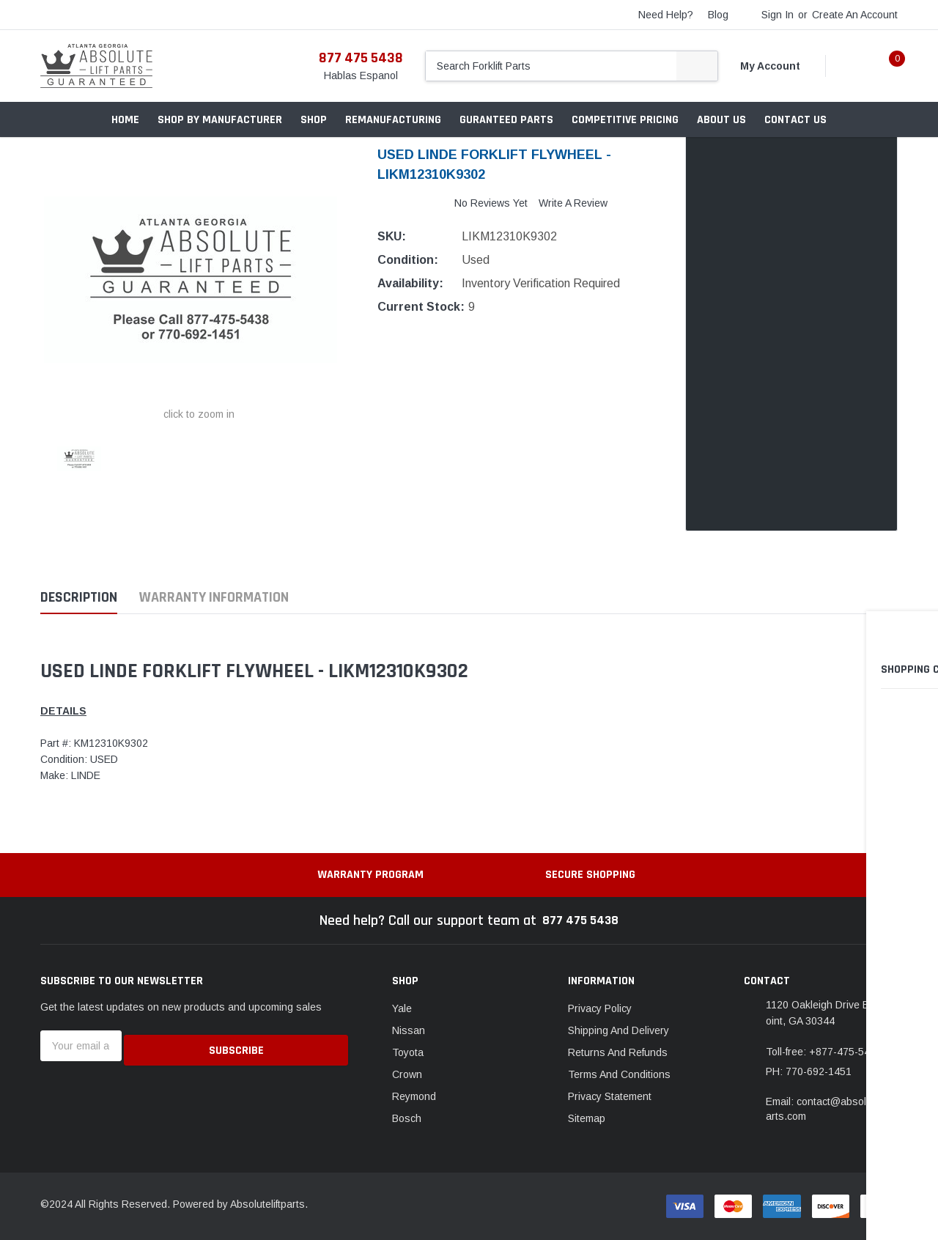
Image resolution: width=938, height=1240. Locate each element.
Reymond (414, 1096)
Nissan (408, 1030)
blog (718, 15)
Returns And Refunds (618, 1052)
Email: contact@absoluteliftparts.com (831, 1109)
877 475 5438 (361, 57)
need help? (665, 15)
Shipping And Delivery (618, 1030)
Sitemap (586, 1118)
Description (78, 597)
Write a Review (573, 203)
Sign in (777, 15)
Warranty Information (214, 597)
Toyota (408, 1052)
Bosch (406, 1118)
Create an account (855, 15)
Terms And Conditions (619, 1074)
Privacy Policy (600, 1008)
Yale (402, 1008)
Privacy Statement (609, 1096)
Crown (407, 1074)
